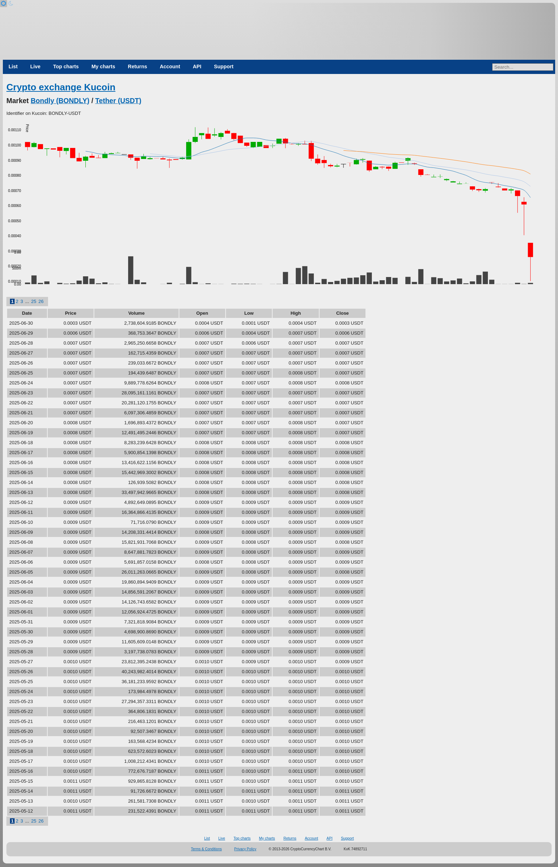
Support (223, 66)
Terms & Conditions (206, 849)
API (197, 66)
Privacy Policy (245, 849)
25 (33, 301)
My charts (103, 66)
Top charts (66, 66)
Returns (137, 66)
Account (170, 66)
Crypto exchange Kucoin (60, 87)
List (13, 66)
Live (35, 66)
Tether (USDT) (118, 101)
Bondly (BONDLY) (60, 101)
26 (40, 301)
